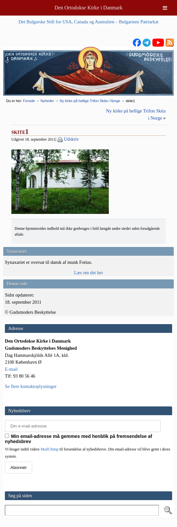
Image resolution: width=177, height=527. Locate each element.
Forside (29, 101)
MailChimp (49, 449)
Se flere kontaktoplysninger (31, 386)
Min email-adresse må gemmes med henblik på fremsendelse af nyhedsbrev (78, 439)
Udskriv (71, 139)
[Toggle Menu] (165, 8)
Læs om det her (88, 272)
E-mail (11, 369)
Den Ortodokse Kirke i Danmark (89, 7)
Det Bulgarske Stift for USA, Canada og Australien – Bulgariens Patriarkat (88, 21)
